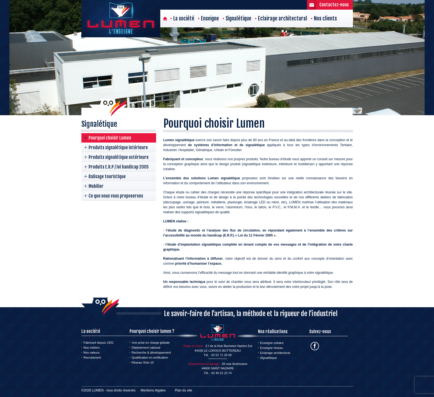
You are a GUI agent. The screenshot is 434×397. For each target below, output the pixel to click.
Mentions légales (153, 390)
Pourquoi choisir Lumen (110, 138)
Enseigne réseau (271, 347)
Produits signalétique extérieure (119, 157)
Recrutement (92, 357)
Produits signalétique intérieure (118, 147)
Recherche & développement (151, 352)
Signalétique (238, 18)
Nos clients (325, 18)
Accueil (165, 18)
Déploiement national (146, 347)
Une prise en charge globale (151, 342)
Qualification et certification (150, 357)
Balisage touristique (107, 176)
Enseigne (210, 18)
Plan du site (183, 390)
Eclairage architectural (282, 18)
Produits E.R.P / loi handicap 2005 (119, 167)
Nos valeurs (92, 352)
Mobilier (96, 186)
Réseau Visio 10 (143, 362)
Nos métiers (92, 347)
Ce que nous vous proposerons (116, 196)
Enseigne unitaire (272, 343)
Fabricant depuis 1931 (99, 342)
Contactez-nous (334, 4)
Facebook (315, 346)
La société (183, 18)
